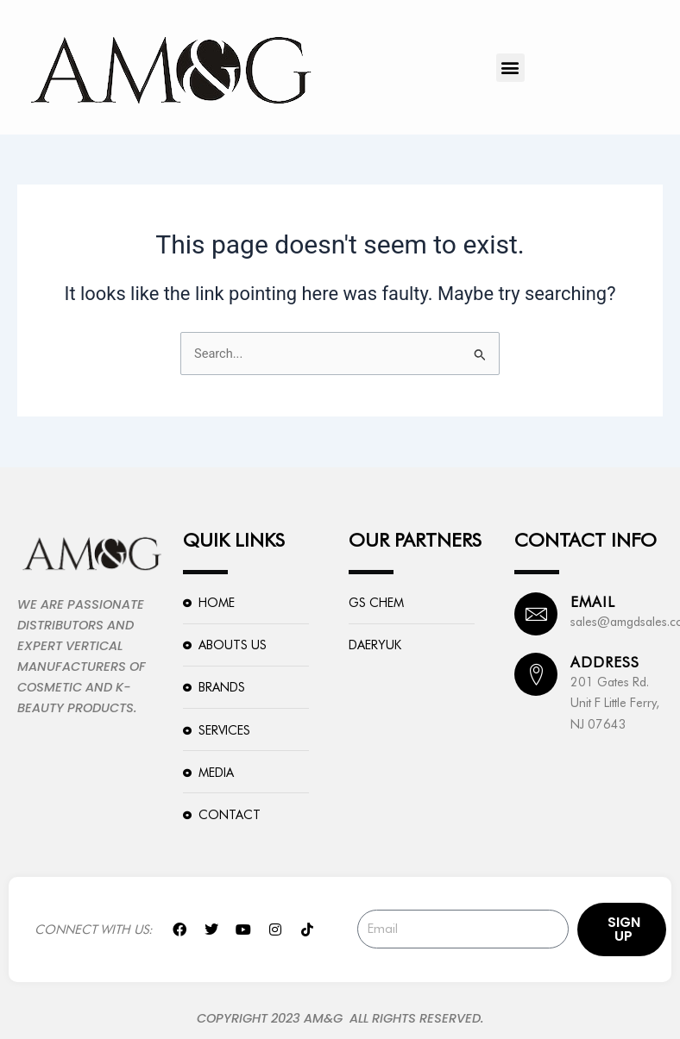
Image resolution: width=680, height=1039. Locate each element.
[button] (510, 67)
